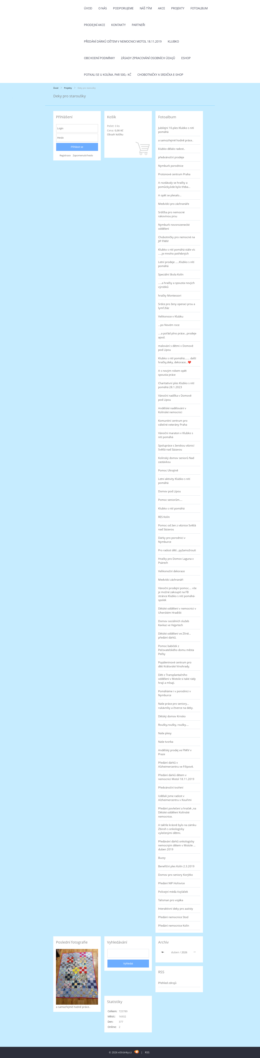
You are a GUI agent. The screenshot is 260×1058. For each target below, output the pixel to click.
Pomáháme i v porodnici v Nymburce (174, 693)
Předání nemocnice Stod (173, 917)
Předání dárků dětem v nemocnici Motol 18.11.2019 (123, 41)
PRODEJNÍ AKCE (94, 25)
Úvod (88, 8)
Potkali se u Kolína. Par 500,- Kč (107, 75)
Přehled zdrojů (167, 983)
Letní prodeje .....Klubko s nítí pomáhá (176, 264)
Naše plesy (165, 733)
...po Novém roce (168, 325)
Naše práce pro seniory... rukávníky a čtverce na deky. (175, 705)
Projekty (177, 8)
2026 (184, 952)
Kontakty (118, 25)
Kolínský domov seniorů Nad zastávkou (176, 460)
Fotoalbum (199, 8)
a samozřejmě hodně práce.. (175, 140)
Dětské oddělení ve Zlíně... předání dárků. (174, 635)
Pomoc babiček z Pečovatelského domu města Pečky (176, 650)
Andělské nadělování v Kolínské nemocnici (172, 410)
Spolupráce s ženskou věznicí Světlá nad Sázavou (176, 447)
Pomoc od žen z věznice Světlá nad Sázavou (177, 527)
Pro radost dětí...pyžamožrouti (177, 550)
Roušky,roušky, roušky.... (173, 724)
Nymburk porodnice (170, 165)
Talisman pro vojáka (170, 900)
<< (163, 952)
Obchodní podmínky (99, 58)
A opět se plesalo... (169, 195)
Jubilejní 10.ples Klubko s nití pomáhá (176, 130)
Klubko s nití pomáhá (171, 508)
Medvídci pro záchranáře (173, 204)
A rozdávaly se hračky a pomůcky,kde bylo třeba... (174, 184)
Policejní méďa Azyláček (173, 891)
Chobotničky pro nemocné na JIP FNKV (176, 239)
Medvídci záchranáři (170, 579)
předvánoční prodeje (171, 157)
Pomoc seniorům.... (170, 500)
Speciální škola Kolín (170, 274)
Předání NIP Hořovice (171, 883)
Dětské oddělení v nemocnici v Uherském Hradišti (177, 610)
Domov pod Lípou (169, 491)
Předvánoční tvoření (170, 787)
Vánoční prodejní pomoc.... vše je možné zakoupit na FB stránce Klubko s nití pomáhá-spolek (177, 594)
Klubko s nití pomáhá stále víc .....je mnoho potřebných (176, 251)
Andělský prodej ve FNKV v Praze (175, 752)
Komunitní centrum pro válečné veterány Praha (172, 422)
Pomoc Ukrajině (168, 470)
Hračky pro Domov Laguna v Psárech (176, 560)
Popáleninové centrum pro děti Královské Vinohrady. (174, 664)
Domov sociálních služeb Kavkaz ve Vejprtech (173, 623)
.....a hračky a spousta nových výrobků (176, 285)
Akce (161, 8)
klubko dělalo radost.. (171, 149)
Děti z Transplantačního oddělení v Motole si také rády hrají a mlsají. (177, 678)
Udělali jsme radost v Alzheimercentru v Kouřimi (175, 798)
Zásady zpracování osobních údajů (148, 58)
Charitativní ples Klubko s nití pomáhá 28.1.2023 (176, 385)
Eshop (186, 58)
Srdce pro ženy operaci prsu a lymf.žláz (176, 306)
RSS (147, 1052)
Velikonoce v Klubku (170, 316)
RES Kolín (164, 517)
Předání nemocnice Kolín (173, 925)
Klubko (173, 41)
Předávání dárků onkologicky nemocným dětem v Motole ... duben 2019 (177, 845)
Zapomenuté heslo (83, 155)
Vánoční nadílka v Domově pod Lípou (174, 397)
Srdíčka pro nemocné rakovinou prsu (171, 214)
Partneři (138, 25)
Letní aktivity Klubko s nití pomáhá (174, 481)
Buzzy (162, 858)
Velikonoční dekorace (171, 571)
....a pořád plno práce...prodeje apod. (177, 335)
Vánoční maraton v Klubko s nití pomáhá (175, 435)
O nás (102, 8)
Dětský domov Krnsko (172, 716)
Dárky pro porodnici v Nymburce (171, 540)
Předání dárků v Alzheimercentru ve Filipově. (176, 764)
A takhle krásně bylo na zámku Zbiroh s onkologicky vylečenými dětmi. (177, 829)
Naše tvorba (165, 741)
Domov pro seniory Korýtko (175, 874)
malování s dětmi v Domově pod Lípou (175, 348)
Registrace (65, 155)
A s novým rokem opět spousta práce (172, 372)
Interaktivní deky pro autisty (175, 908)
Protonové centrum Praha (174, 174)
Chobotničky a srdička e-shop (160, 75)
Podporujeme (123, 8)
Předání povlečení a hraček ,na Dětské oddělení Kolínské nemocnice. (177, 812)
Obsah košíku (115, 134)
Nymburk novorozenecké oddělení (174, 226)
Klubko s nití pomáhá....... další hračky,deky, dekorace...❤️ (177, 360)
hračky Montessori (169, 295)
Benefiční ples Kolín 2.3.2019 (176, 866)
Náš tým (146, 8)
